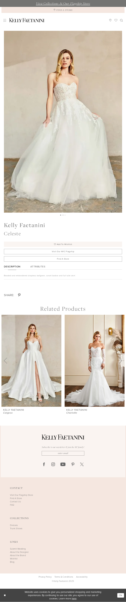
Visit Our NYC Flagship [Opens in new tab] (63, 251)
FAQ (12, 505)
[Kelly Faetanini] (26, 20)
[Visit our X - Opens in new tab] (82, 464)
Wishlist (14, 558)
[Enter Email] (63, 453)
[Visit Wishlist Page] (116, 20)
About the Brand (18, 555)
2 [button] (62, 215)
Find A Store (63, 259)
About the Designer (19, 552)
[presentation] (31, 361)
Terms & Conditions (63, 577)
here (74, 599)
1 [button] (60, 215)
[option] (63, 122)
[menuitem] (5, 20)
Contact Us (15, 501)
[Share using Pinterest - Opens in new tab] (19, 295)
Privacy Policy (45, 577)
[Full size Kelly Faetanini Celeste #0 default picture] (63, 122)
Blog (12, 562)
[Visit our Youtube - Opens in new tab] (63, 465)
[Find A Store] (63, 10)
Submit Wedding (18, 549)
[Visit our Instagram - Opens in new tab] (53, 464)
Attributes (37, 267)
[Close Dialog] (5, 595)
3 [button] (63, 215)
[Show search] (121, 20)
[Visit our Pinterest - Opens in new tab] (73, 464)
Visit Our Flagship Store (21, 495)
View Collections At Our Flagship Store (63, 3)
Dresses (14, 525)
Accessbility (82, 577)
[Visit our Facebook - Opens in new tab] (44, 464)
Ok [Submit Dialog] (120, 595)
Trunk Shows (16, 528)
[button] (5, 20)
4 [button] (65, 215)
